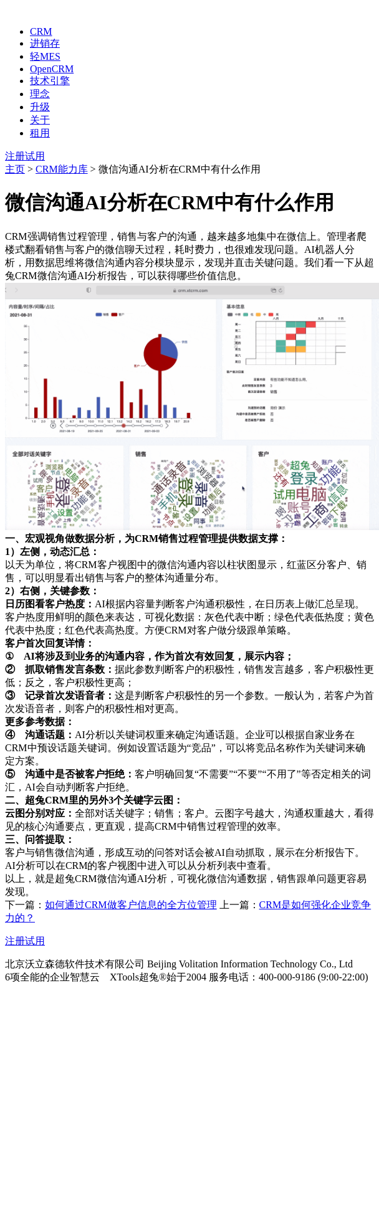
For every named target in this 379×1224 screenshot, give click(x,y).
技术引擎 (50, 80)
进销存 (45, 43)
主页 (15, 169)
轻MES (45, 56)
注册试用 (25, 156)
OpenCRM (52, 69)
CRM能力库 (62, 169)
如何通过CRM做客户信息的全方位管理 (131, 904)
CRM (41, 31)
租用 (40, 133)
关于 (40, 120)
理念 (40, 93)
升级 (40, 107)
